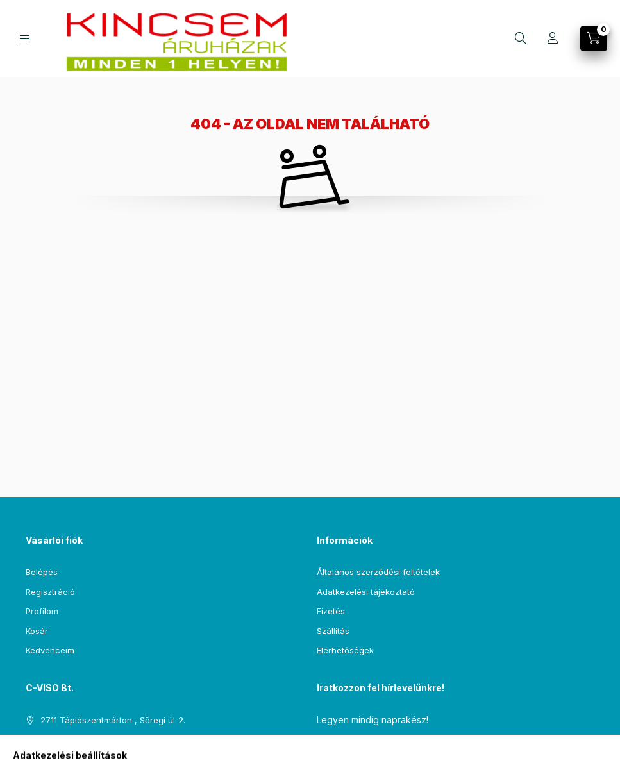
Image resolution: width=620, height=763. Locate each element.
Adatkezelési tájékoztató (366, 592)
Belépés (42, 572)
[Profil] (553, 38)
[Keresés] (520, 38)
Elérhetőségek (345, 650)
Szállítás (333, 631)
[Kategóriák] (24, 39)
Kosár (37, 631)
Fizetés (331, 611)
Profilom (42, 611)
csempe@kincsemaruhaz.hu (97, 739)
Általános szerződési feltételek (378, 572)
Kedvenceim (50, 650)
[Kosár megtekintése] (593, 38)
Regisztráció (50, 592)
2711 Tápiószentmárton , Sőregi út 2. (112, 720)
